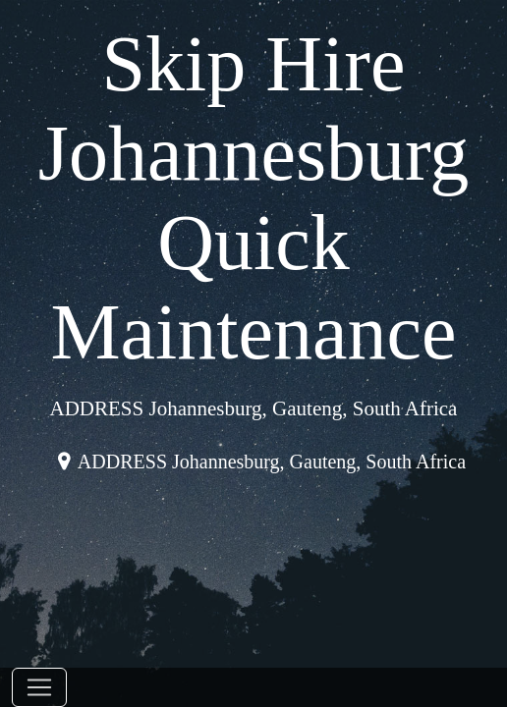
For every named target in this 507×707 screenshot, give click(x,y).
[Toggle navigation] (39, 687)
